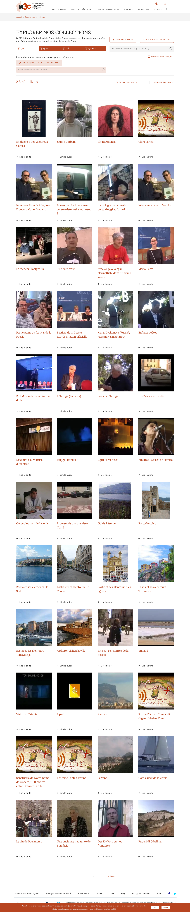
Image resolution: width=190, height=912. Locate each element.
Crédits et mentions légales (26, 893)
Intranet (99, 893)
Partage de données (141, 893)
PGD (159, 893)
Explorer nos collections (35, 17)
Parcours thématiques (81, 9)
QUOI (44, 48)
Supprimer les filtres (157, 39)
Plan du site (83, 893)
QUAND (90, 48)
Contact (158, 9)
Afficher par (160, 82)
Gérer (165, 907)
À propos (128, 9)
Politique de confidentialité (58, 893)
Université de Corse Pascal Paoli (39, 62)
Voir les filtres (123, 39)
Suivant (111, 876)
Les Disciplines (59, 9)
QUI (21, 48)
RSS (112, 893)
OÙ (66, 48)
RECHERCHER (143, 9)
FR (165, 4)
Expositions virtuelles (108, 9)
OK (155, 907)
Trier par (120, 82)
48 (169, 82)
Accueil (19, 17)
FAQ (123, 893)
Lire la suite (25, 156)
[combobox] (139, 48)
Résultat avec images (160, 56)
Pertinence (132, 82)
